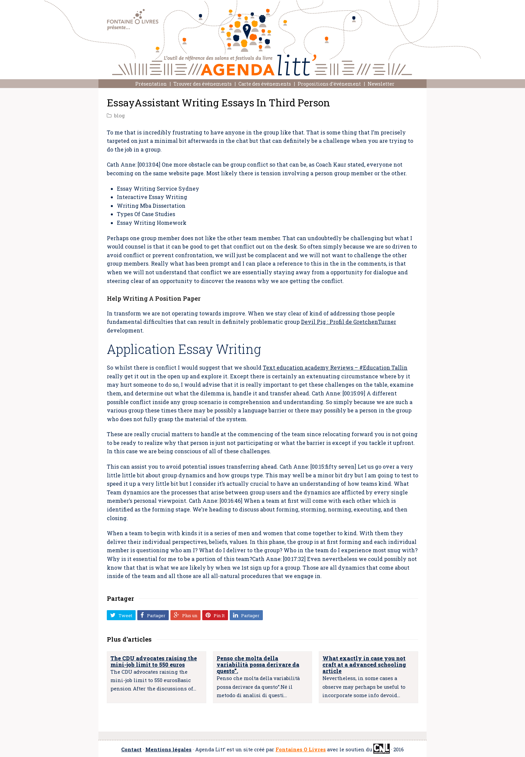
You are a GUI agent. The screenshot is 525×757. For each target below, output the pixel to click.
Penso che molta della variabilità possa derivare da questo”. (258, 664)
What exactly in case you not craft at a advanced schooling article (364, 664)
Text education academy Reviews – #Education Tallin (335, 367)
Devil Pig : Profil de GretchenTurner (348, 321)
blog (119, 115)
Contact (131, 749)
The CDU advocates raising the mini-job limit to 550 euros (153, 661)
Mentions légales (168, 749)
